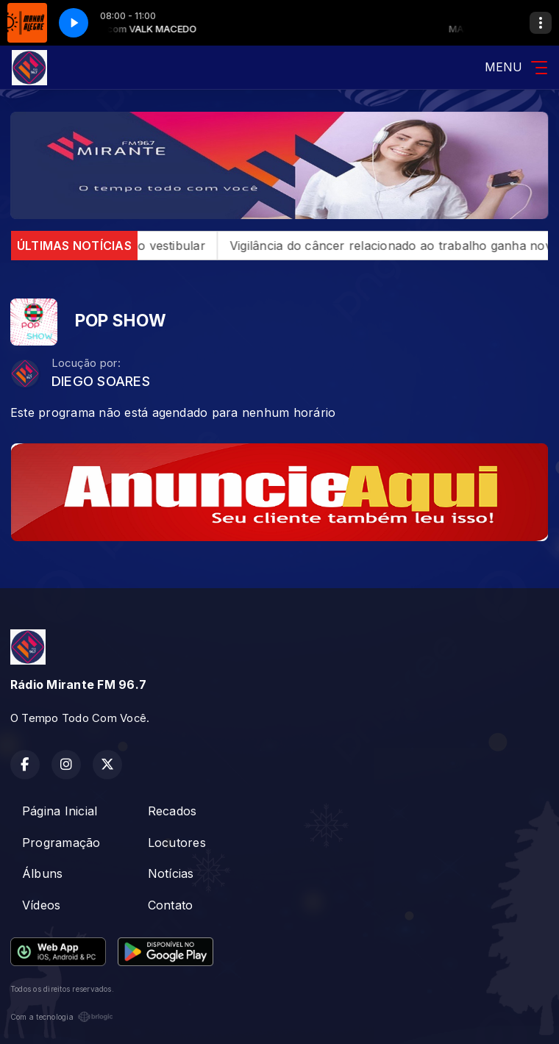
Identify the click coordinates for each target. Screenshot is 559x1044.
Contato (170, 905)
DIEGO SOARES (100, 381)
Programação (61, 842)
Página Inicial (59, 811)
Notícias (171, 873)
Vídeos (41, 905)
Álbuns (42, 873)
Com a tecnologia (61, 1017)
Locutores (177, 842)
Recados (172, 811)
